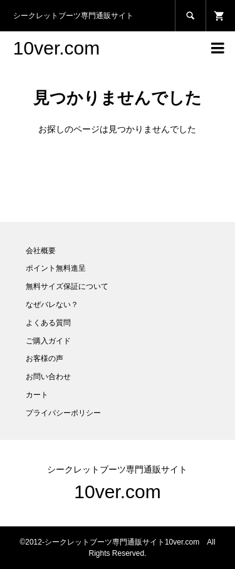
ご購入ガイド (48, 341)
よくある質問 (48, 322)
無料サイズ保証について (67, 286)
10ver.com (56, 48)
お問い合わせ (48, 376)
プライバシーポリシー (63, 413)
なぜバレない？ (52, 304)
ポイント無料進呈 (56, 268)
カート (37, 394)
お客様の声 (44, 358)
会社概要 (41, 250)
